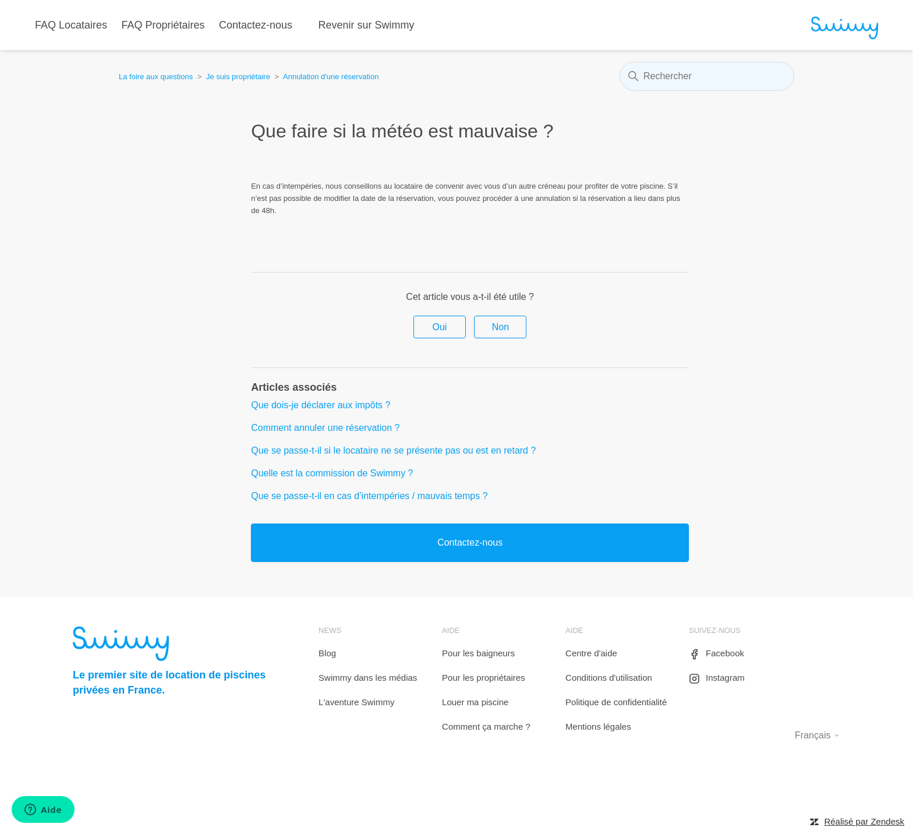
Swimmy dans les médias (368, 678)
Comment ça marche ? (486, 726)
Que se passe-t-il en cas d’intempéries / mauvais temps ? (369, 496)
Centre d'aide (591, 653)
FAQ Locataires (71, 25)
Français (817, 735)
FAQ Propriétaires (163, 25)
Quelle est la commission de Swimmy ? (332, 473)
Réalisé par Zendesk (864, 821)
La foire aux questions (156, 76)
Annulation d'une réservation (330, 76)
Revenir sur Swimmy (367, 25)
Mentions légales (598, 726)
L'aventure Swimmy (356, 702)
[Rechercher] (707, 76)
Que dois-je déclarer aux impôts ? (320, 405)
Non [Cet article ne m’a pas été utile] (500, 327)
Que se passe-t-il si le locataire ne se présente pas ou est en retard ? (393, 450)
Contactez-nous (255, 25)
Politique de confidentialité (616, 702)
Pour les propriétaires (483, 678)
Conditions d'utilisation (608, 678)
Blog (327, 653)
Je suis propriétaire (238, 76)
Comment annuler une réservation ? (325, 428)
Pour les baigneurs (478, 653)
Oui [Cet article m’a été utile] (440, 327)
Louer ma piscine (475, 702)
